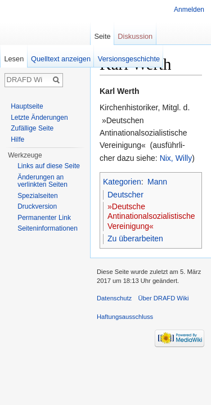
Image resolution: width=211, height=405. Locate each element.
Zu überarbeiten (135, 238)
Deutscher (125, 194)
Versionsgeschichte (129, 59)
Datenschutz (114, 298)
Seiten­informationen (47, 228)
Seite (102, 36)
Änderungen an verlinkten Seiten (42, 181)
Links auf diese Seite (48, 166)
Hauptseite (27, 106)
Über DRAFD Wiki (163, 298)
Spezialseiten (37, 196)
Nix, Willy (176, 158)
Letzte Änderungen (39, 118)
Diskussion (135, 36)
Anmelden (189, 10)
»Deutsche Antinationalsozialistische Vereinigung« (151, 216)
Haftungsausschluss (125, 316)
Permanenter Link (44, 218)
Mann (157, 181)
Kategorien (122, 181)
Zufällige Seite (32, 128)
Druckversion (37, 206)
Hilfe (17, 139)
